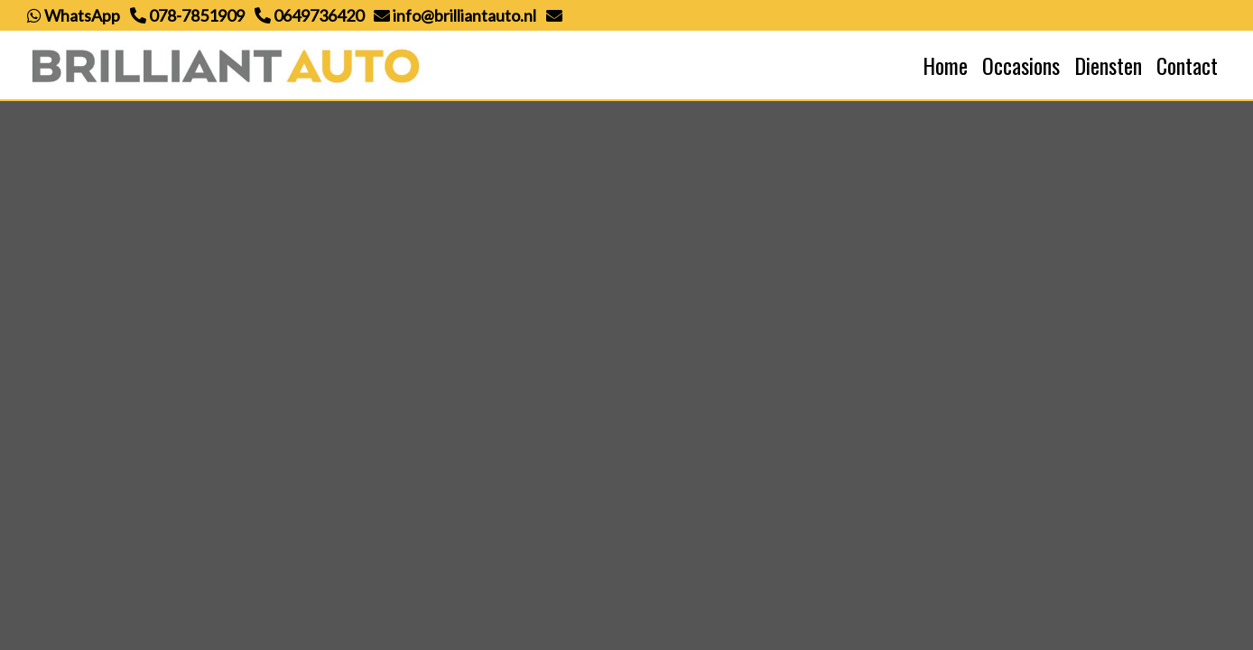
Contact (1187, 65)
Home (945, 65)
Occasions (1021, 65)
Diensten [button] (1108, 65)
